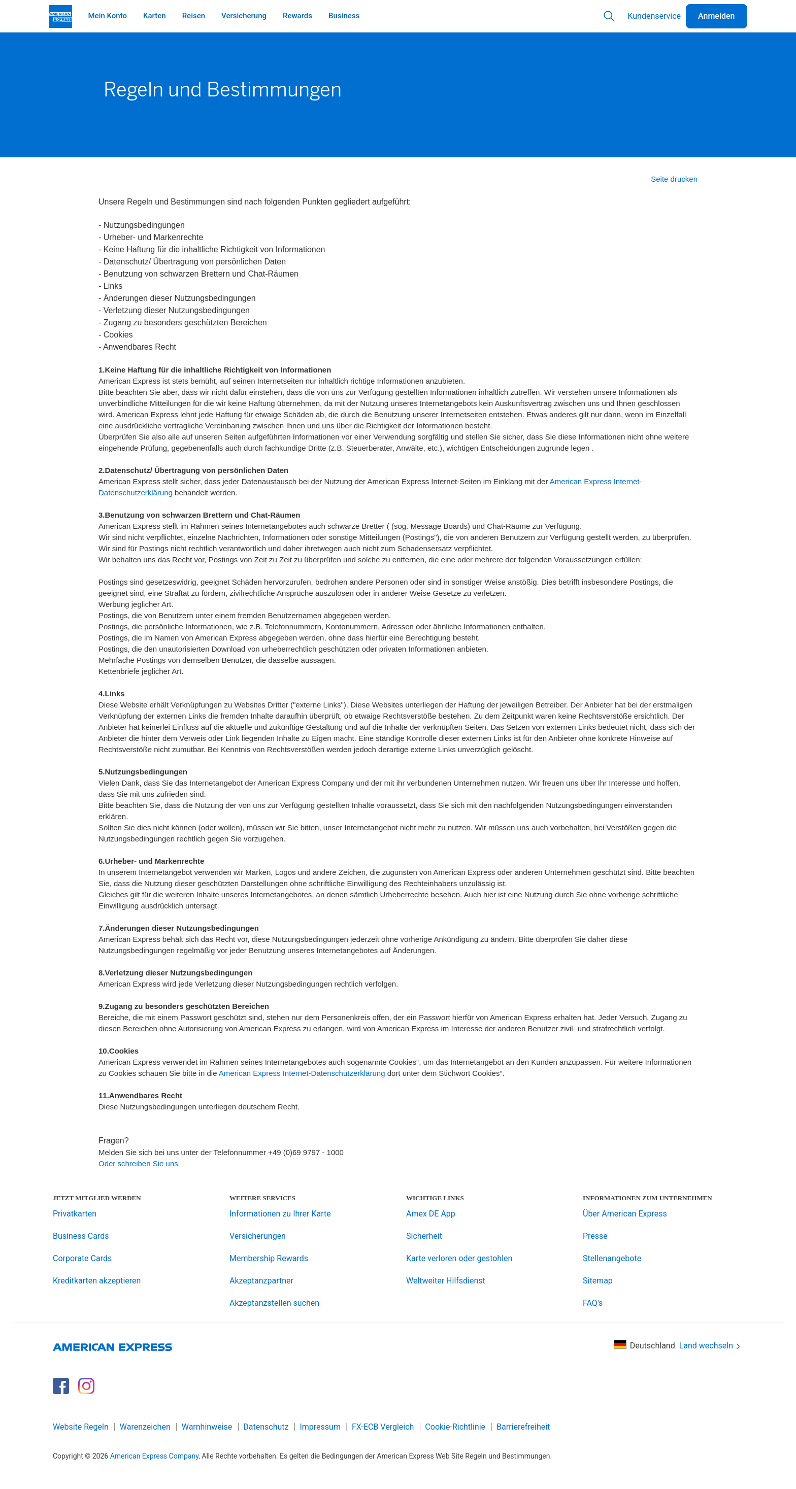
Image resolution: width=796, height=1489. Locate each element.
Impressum (320, 1427)
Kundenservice (654, 16)
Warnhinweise (207, 1427)
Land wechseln (710, 1346)
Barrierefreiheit (523, 1427)
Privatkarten (74, 1214)
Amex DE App (430, 1214)
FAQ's (593, 1303)
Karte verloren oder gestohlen (459, 1258)
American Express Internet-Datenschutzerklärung (302, 1073)
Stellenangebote (612, 1258)
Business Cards (81, 1236)
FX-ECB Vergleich (383, 1427)
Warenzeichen (145, 1427)
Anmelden (716, 16)
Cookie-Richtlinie (455, 1427)
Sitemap (598, 1280)
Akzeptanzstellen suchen (274, 1303)
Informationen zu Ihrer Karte (280, 1214)
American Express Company (154, 1456)
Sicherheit (424, 1236)
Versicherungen (257, 1236)
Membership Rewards (268, 1258)
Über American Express (625, 1214)
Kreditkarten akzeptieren (97, 1280)
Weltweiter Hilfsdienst (445, 1280)
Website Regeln (81, 1427)
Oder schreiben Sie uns (138, 1163)
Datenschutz (265, 1427)
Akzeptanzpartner (261, 1280)
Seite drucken (674, 179)
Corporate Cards (82, 1258)
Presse (595, 1236)
